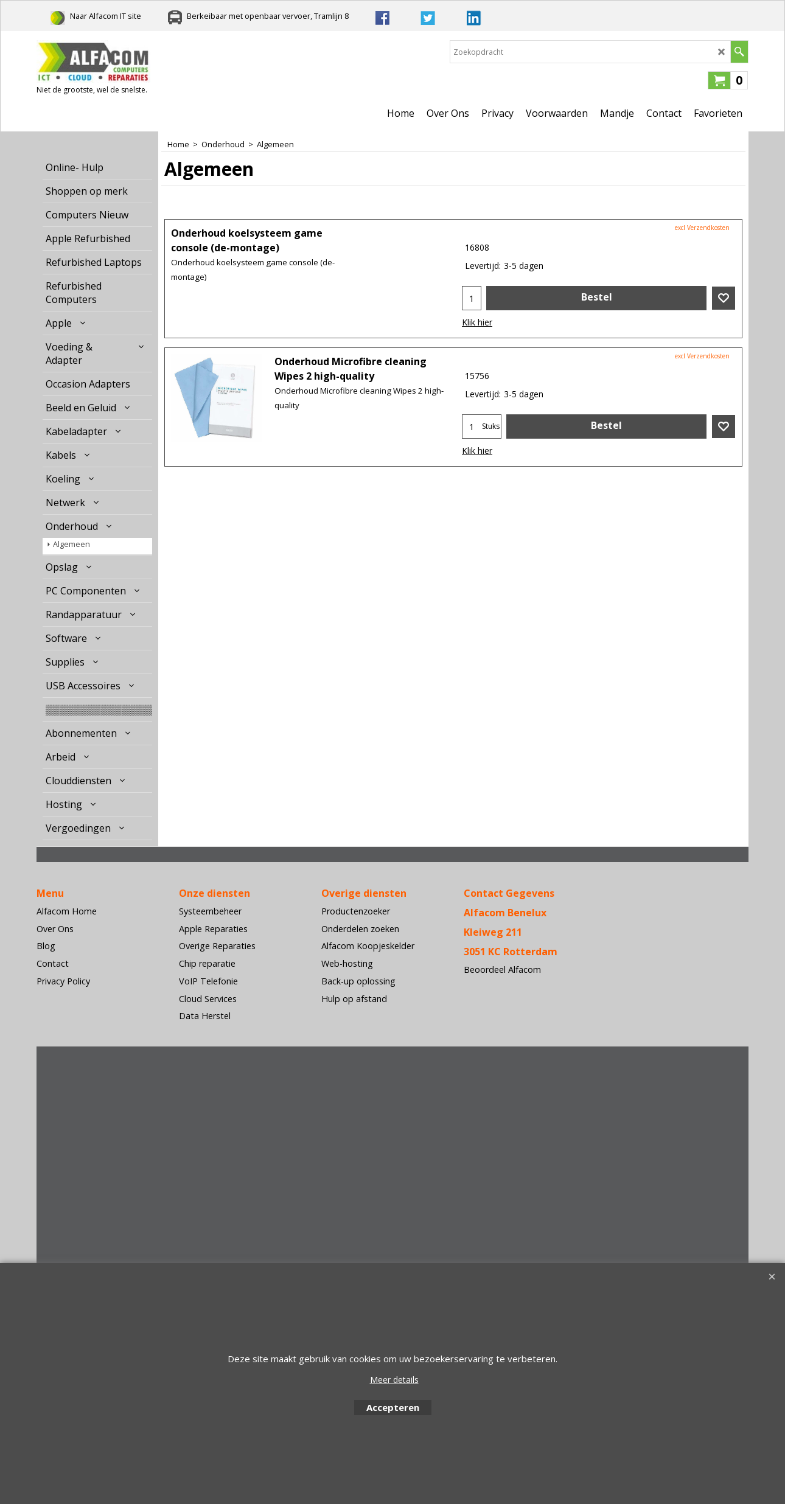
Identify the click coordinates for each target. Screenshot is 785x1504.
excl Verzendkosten (702, 227)
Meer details (394, 1379)
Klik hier (477, 322)
